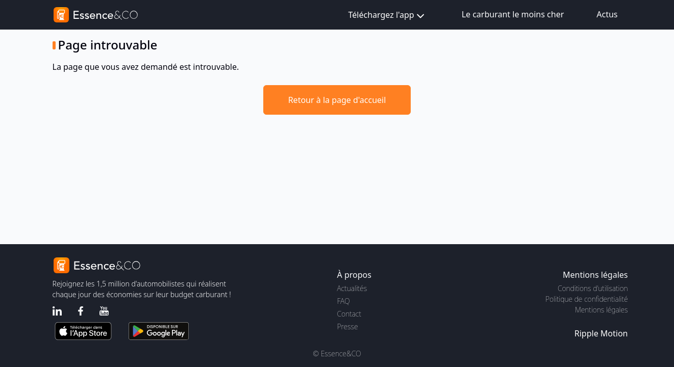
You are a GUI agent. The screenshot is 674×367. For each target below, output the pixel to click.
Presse (347, 326)
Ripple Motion (601, 333)
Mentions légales (601, 309)
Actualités (352, 288)
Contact (349, 314)
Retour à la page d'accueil (337, 100)
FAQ (343, 301)
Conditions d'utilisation (593, 288)
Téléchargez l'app (387, 15)
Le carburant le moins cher (513, 14)
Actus (606, 14)
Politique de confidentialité (586, 299)
